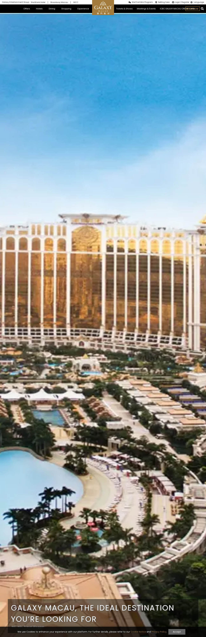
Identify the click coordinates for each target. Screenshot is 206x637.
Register (185, 2)
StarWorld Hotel (38, 2)
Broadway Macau (59, 2)
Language (199, 2)
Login (177, 2)
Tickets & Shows (124, 8)
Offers (27, 8)
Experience (83, 8)
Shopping (66, 8)
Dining (52, 8)
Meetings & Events (146, 8)
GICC (75, 2)
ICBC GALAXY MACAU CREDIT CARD (177, 8)
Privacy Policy (159, 631)
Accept (177, 631)
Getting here (163, 2)
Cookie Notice (138, 631)
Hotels (39, 8)
